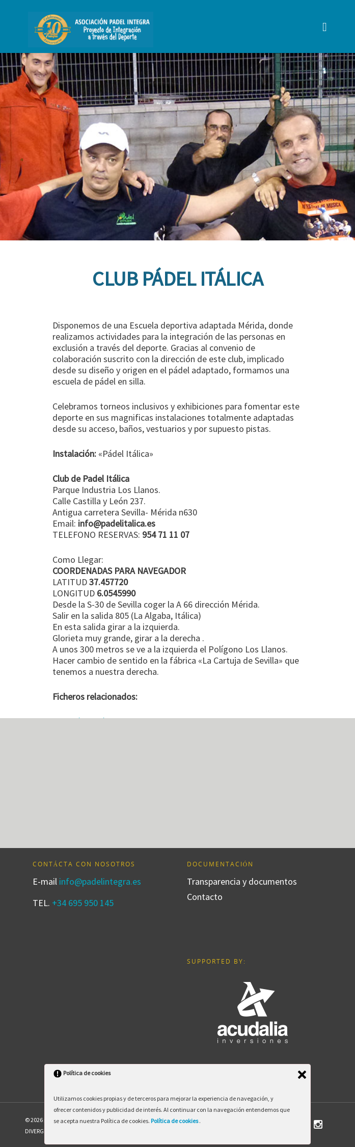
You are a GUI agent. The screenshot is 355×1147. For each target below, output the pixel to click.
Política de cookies (175, 1121)
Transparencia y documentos (242, 881)
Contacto (205, 897)
